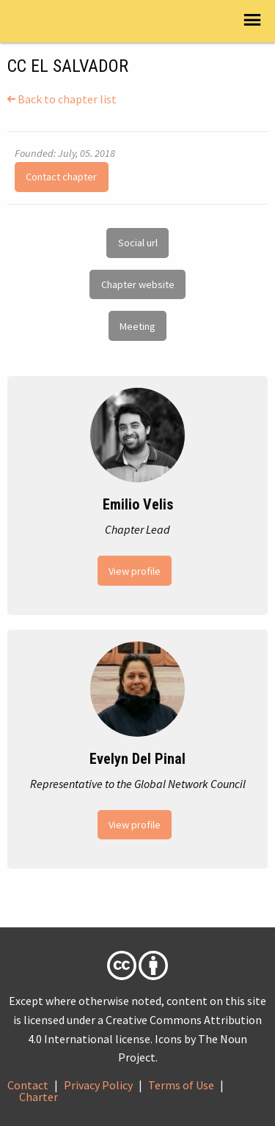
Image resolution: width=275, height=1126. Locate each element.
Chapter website (138, 284)
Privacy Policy (98, 1085)
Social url (138, 242)
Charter (38, 1097)
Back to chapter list (62, 99)
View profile (135, 571)
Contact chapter (61, 176)
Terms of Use (181, 1085)
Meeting (137, 326)
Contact (27, 1085)
